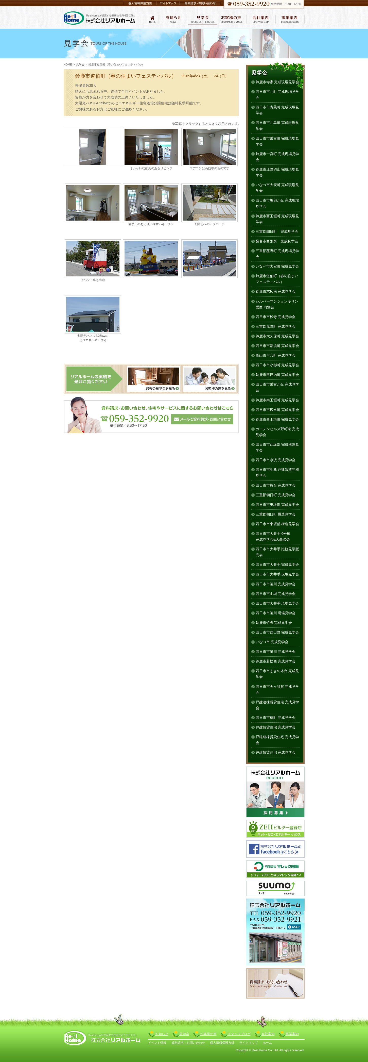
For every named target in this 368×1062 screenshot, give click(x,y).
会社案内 (268, 1034)
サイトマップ (248, 1042)
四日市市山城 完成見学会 (276, 594)
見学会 (80, 64)
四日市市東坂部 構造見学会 (277, 524)
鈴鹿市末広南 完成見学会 (276, 291)
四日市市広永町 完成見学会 (277, 410)
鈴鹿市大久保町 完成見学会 (277, 336)
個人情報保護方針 (222, 1042)
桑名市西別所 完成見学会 (277, 241)
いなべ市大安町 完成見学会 (277, 266)
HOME (68, 64)
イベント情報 (157, 1042)
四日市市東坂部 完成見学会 (277, 505)
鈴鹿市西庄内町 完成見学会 (277, 375)
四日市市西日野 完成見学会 (277, 632)
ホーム (267, 1042)
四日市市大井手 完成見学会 (277, 564)
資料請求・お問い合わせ (188, 1042)
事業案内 (292, 1034)
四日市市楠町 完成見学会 (276, 718)
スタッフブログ (239, 1034)
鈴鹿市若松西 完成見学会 (276, 661)
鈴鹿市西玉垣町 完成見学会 (277, 419)
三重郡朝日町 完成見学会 (277, 231)
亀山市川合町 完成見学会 (276, 355)
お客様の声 (208, 1034)
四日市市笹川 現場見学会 (276, 613)
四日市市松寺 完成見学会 (276, 317)
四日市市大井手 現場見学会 (277, 574)
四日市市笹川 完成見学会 (276, 584)
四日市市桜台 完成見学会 (276, 485)
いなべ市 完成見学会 (272, 642)
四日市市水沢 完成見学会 (276, 460)
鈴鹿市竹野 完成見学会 (274, 623)
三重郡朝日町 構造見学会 (276, 514)
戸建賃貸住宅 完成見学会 (276, 727)
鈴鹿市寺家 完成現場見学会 (277, 82)
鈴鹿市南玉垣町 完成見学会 (277, 400)
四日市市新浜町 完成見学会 (277, 346)
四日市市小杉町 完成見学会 (277, 365)
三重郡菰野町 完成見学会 (276, 326)
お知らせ (161, 1034)
